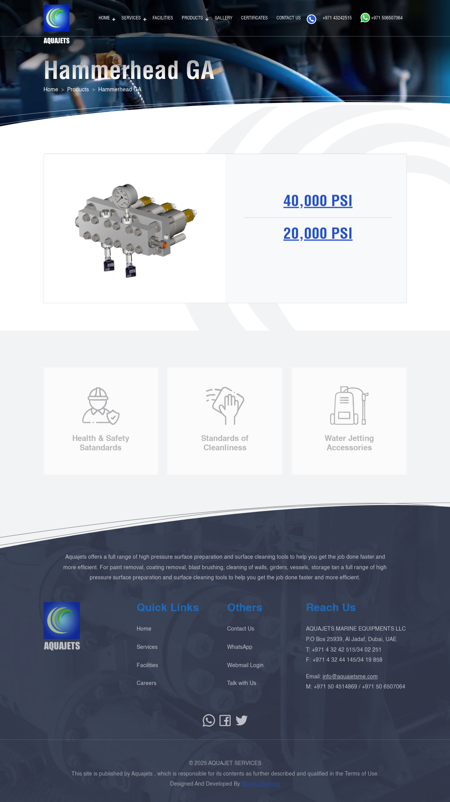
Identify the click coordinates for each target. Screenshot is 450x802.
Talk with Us (241, 689)
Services (131, 18)
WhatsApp (239, 653)
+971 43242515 (329, 19)
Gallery (224, 18)
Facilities (163, 18)
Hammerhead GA (119, 89)
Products (192, 18)
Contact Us (288, 18)
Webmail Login (245, 671)
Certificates (254, 18)
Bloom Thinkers (261, 790)
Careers (146, 689)
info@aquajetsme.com (350, 682)
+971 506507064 (381, 17)
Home (104, 18)
